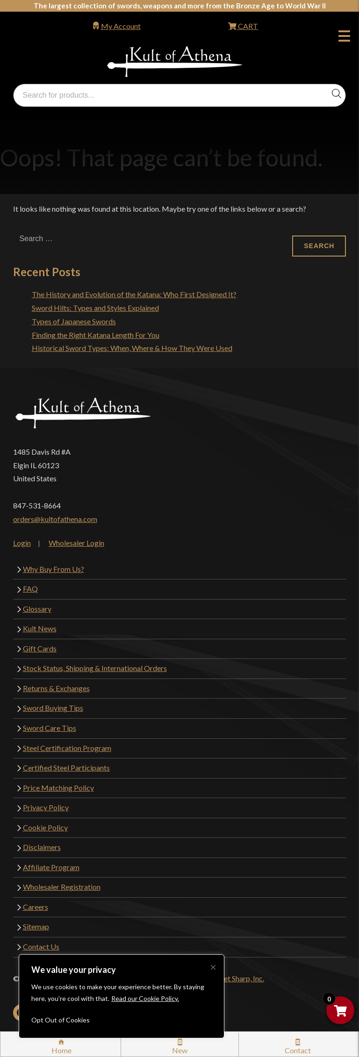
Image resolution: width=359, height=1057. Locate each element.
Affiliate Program (51, 867)
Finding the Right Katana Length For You (95, 334)
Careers (35, 906)
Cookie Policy (45, 827)
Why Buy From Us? (53, 568)
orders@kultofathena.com (55, 518)
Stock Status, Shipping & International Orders (95, 668)
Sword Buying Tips (53, 707)
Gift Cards (40, 648)
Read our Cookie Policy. (145, 998)
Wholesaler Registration (62, 886)
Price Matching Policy (58, 787)
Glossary (37, 608)
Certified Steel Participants (66, 767)
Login (22, 542)
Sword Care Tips (49, 727)
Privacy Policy (46, 807)
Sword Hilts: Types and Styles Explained (95, 307)
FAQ (30, 588)
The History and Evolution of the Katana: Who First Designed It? (134, 294)
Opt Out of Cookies (60, 1020)
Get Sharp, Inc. (241, 978)
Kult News (40, 628)
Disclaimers (42, 847)
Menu (344, 37)
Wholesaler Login (76, 542)
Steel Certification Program (67, 747)
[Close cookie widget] (213, 967)
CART (247, 25)
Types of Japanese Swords (74, 321)
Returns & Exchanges (56, 688)
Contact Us (41, 946)
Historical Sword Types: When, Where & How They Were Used (132, 347)
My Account (121, 25)
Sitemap (36, 926)
